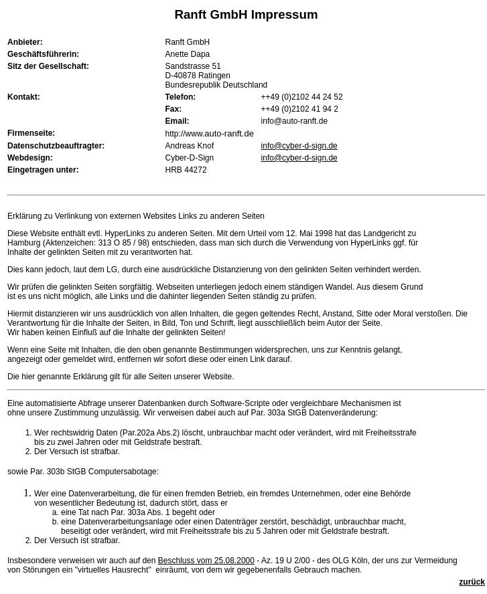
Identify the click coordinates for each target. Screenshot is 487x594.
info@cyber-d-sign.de (299, 146)
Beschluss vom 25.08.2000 (206, 560)
